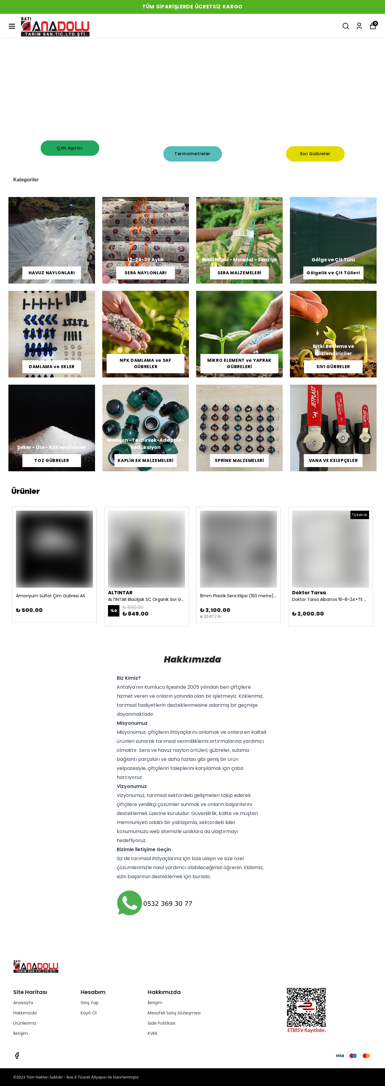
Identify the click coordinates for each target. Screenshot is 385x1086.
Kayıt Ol (89, 1013)
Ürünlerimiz (24, 1023)
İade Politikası (161, 1023)
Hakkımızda (25, 1013)
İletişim (20, 1033)
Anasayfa (23, 1003)
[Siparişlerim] (359, 26)
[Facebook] (16, 1055)
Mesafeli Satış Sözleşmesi (174, 1013)
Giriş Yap (90, 1003)
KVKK (153, 1033)
